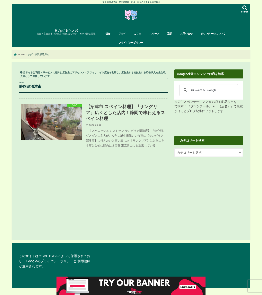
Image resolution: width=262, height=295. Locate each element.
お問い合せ (186, 33)
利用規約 (83, 261)
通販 (169, 33)
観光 (107, 33)
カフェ (137, 33)
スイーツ (154, 33)
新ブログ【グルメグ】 (67, 32)
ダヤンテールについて (213, 33)
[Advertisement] (208, 195)
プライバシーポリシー (131, 42)
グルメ (122, 33)
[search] (207, 90)
